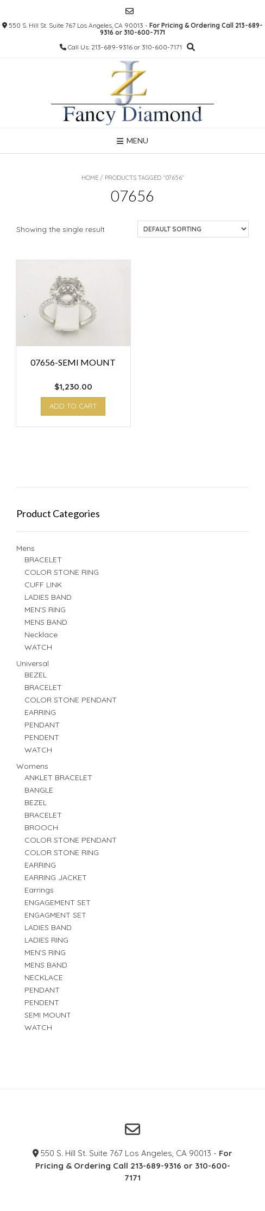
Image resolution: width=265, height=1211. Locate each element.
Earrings (39, 890)
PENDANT (42, 725)
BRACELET (43, 559)
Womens (32, 766)
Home (89, 177)
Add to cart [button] (73, 405)
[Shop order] (193, 229)
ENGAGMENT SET (55, 915)
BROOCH (41, 827)
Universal (32, 663)
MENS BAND (45, 622)
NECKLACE (43, 977)
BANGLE (38, 790)
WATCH (38, 647)
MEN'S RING (45, 609)
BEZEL (35, 675)
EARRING (40, 712)
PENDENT (41, 737)
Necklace (41, 634)
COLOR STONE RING (61, 572)
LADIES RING (46, 940)
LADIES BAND (48, 597)
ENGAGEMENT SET (57, 902)
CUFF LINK (43, 584)
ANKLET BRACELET (58, 777)
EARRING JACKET (55, 877)
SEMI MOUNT (47, 1015)
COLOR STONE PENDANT (70, 700)
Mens (25, 548)
